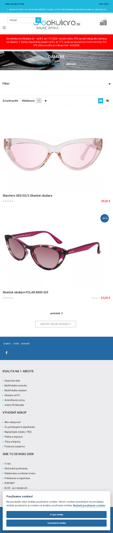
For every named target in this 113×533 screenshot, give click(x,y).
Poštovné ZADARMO (64, 10)
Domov (41, 63)
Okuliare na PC (12, 395)
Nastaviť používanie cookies (89, 505)
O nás (16, 344)
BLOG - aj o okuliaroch (16, 488)
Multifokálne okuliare (16, 390)
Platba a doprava (14, 436)
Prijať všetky (56, 514)
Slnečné (56, 63)
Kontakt (25, 344)
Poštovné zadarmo (15, 446)
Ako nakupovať (13, 422)
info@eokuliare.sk (84, 10)
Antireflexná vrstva (15, 400)
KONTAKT (10, 483)
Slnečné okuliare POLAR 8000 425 (25, 292)
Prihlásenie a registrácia (17, 478)
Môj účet (104, 4)
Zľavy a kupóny (13, 441)
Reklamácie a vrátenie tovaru (20, 473)
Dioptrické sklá (12, 380)
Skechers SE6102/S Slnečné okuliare (27, 195)
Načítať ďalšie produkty (56, 324)
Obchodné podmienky (16, 468)
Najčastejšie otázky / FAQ (18, 432)
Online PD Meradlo (14, 405)
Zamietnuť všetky (56, 523)
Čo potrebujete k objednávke (20, 427)
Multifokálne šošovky (16, 385)
